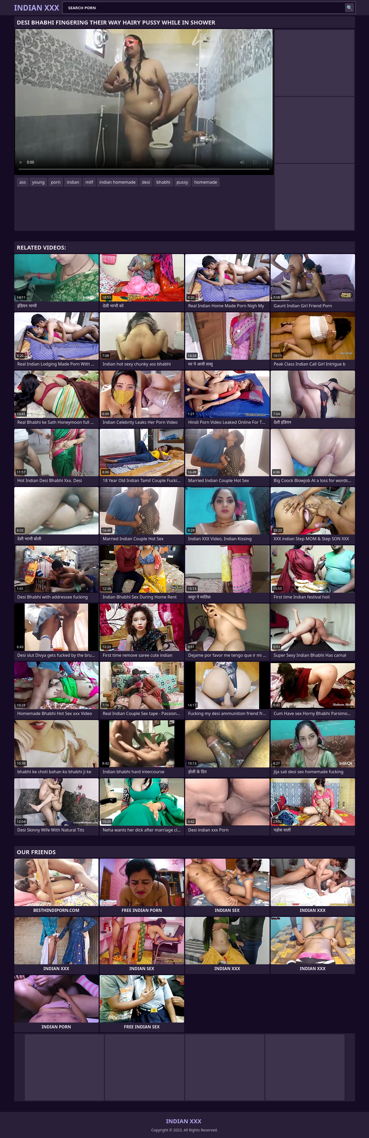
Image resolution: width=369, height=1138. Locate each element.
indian (73, 182)
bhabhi (163, 182)
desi (146, 182)
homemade (205, 182)
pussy (182, 182)
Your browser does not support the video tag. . (144, 102)
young (38, 182)
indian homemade (117, 182)
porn (55, 182)
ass (23, 182)
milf (89, 182)
